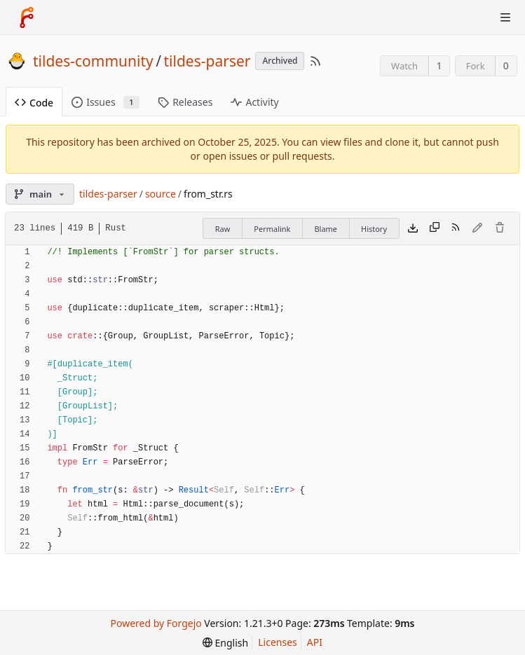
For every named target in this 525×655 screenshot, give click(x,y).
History (374, 228)
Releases (185, 102)
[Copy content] (434, 228)
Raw (223, 228)
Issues (105, 102)
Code (34, 102)
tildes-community (93, 61)
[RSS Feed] (315, 61)
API (314, 642)
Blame (325, 228)
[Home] (26, 17)
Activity (254, 102)
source (160, 193)
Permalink (272, 228)
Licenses (277, 642)
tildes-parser (207, 61)
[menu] (225, 642)
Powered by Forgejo (155, 623)
